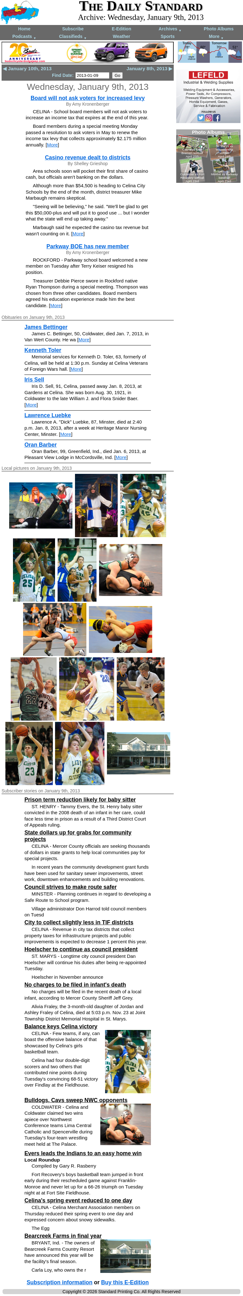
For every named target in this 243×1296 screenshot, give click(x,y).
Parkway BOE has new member (88, 246)
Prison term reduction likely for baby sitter (80, 800)
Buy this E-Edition (125, 1282)
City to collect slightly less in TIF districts (78, 922)
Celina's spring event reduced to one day (78, 1200)
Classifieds (73, 37)
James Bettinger (45, 327)
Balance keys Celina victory (60, 1026)
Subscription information (59, 1282)
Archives (170, 29)
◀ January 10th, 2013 (27, 68)
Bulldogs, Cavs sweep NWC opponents (76, 1100)
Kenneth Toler (42, 350)
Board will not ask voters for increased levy (88, 98)
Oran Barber (40, 445)
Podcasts (24, 37)
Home (24, 28)
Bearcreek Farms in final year (63, 1236)
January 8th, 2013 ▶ (149, 68)
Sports (168, 36)
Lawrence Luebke (47, 415)
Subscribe (73, 28)
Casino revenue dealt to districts (87, 157)
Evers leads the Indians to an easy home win (83, 1153)
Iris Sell (34, 379)
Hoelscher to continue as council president (81, 949)
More (216, 37)
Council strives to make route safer (70, 887)
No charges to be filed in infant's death (75, 985)
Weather (121, 36)
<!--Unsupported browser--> (208, 156)
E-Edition (121, 28)
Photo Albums (219, 28)
